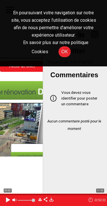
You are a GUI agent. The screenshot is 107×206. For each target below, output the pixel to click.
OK (64, 51)
